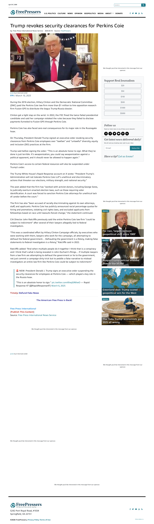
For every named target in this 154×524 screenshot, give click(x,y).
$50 (122, 91)
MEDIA (100, 13)
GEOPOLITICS (90, 13)
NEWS (70, 13)
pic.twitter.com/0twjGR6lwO (66, 282)
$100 (123, 97)
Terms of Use (45, 520)
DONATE (119, 13)
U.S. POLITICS (50, 13)
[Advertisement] (54, 323)
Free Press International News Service (37, 315)
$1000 (122, 108)
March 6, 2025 (58, 286)
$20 (122, 85)
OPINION (78, 13)
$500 (123, 102)
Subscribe (136, 148)
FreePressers (25, 13)
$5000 (122, 113)
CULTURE (62, 13)
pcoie (12, 93)
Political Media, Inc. (139, 519)
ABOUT (108, 13)
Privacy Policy (33, 520)
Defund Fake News (29, 293)
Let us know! (125, 156)
